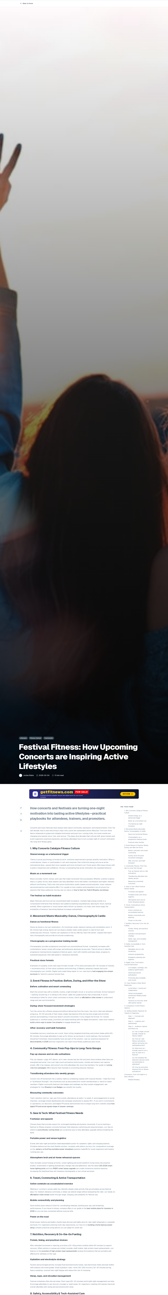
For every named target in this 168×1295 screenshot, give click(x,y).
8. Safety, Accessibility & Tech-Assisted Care (135, 945)
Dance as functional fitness (138, 834)
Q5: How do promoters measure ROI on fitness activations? (140, 1069)
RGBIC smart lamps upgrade (64, 1168)
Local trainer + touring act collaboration (137, 989)
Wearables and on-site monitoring (136, 950)
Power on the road (134, 920)
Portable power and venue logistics (137, 896)
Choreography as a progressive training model (137, 838)
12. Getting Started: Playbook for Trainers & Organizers (135, 1012)
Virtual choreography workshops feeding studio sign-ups (137, 995)
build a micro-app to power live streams (46, 1022)
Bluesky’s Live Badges (54, 1087)
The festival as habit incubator (135, 825)
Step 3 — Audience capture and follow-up (137, 1027)
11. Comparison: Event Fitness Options (134, 1007)
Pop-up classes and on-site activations (138, 872)
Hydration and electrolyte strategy (137, 935)
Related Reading (134, 1080)
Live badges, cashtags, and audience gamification (137, 969)
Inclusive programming (136, 954)
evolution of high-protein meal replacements (59, 1251)
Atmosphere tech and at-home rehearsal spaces (137, 901)
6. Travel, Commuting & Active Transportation (134, 906)
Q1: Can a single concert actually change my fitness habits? (140, 1034)
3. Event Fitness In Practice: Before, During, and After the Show (136, 846)
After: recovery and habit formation (136, 862)
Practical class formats (136, 842)
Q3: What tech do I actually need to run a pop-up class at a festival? (139, 1051)
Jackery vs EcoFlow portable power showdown (54, 1149)
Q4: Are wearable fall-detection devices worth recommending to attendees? (140, 1061)
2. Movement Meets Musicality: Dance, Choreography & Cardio (135, 830)
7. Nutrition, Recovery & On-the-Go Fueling (136, 924)
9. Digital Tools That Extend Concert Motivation (133, 964)
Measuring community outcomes (135, 882)
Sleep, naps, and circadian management (137, 940)
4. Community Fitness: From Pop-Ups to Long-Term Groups (135, 867)
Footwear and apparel (135, 892)
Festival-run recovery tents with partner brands (137, 1002)
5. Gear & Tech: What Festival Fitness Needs (134, 888)
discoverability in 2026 (39, 1042)
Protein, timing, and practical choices (138, 930)
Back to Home (26, 3)
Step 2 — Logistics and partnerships (136, 1022)
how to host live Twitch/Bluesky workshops (91, 890)
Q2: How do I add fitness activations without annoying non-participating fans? (140, 1042)
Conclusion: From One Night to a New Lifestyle (135, 1075)
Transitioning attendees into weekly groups (137, 877)
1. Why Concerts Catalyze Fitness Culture (136, 812)
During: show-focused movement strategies (136, 857)
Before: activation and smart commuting (138, 852)
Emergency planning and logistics (136, 958)
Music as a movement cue (137, 821)
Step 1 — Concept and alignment (136, 1017)
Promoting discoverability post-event (137, 979)
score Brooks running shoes (48, 1130)
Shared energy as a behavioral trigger (135, 817)
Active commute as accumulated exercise (135, 911)
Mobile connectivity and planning (136, 916)
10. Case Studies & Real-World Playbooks (135, 984)
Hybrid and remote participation (134, 974)
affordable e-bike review (91, 997)
